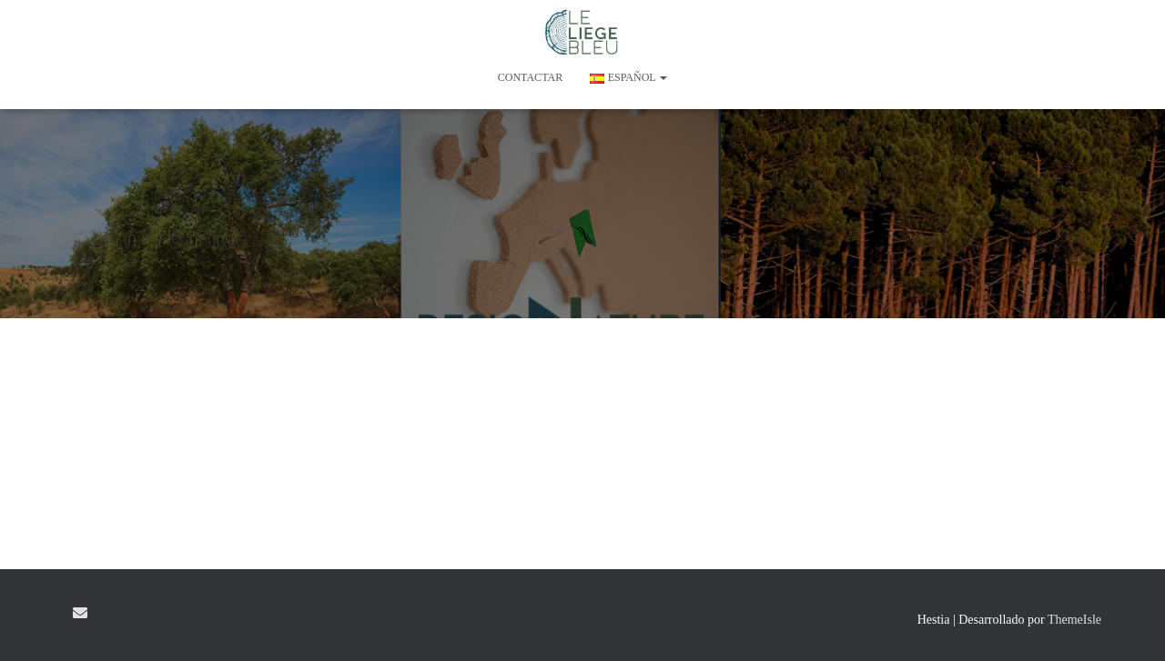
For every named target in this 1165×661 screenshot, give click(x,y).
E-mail (80, 612)
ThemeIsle (1074, 619)
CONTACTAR (530, 77)
